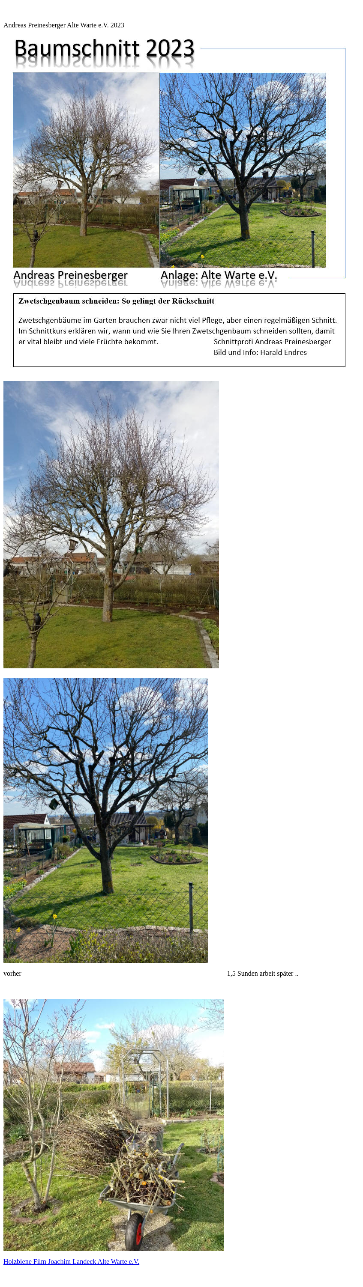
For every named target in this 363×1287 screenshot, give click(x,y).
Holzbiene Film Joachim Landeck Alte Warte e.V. (71, 1261)
